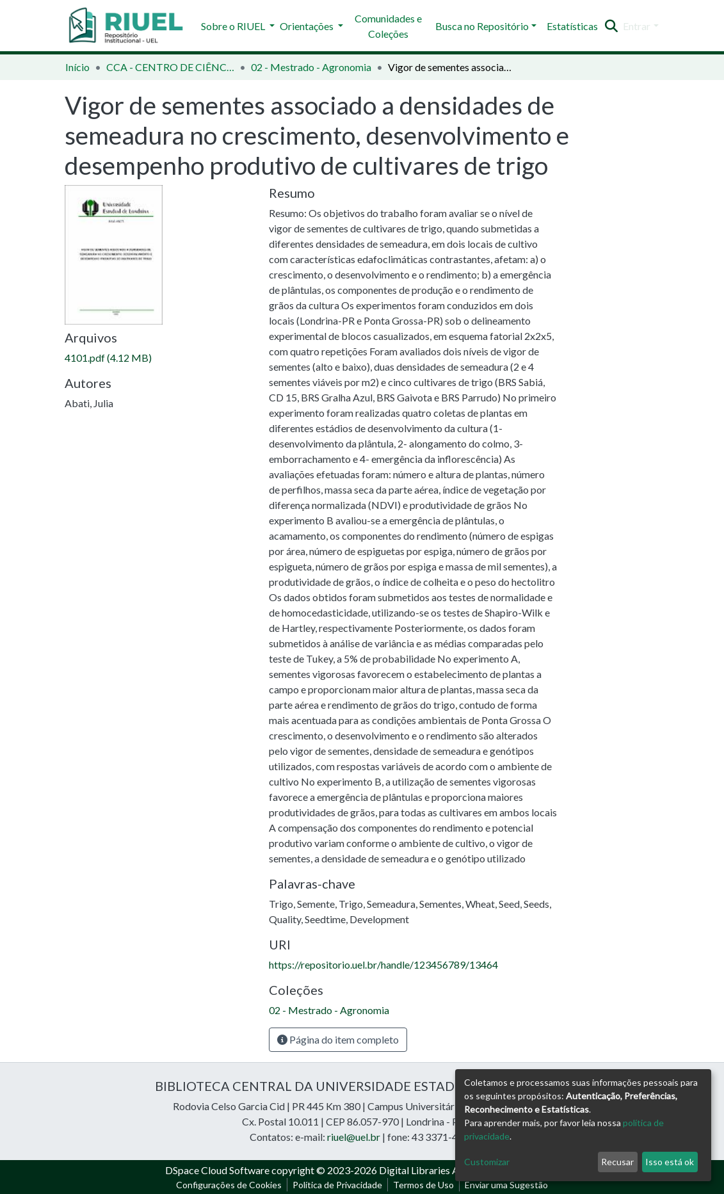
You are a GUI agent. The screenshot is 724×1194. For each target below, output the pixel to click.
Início (77, 67)
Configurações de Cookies (229, 1184)
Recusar (617, 1161)
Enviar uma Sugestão (506, 1184)
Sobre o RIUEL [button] (234, 26)
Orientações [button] (307, 26)
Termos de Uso (423, 1184)
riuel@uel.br (353, 1137)
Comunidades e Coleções (388, 26)
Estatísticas (572, 26)
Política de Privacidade (337, 1184)
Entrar (636, 26)
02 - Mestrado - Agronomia (311, 67)
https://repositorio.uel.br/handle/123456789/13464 (383, 964)
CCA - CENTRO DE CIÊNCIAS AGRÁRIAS (170, 67)
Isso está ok (669, 1161)
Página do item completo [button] (338, 1039)
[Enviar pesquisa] (611, 26)
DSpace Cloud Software (217, 1170)
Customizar (487, 1161)
